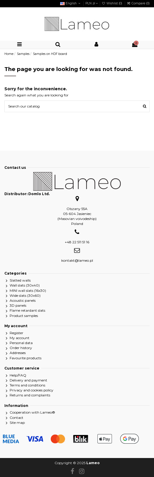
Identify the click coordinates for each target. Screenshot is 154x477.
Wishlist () (112, 3)
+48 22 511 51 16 (77, 242)
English (70, 3)
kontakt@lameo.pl (77, 260)
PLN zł (91, 3)
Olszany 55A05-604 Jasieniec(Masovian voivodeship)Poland (77, 216)
